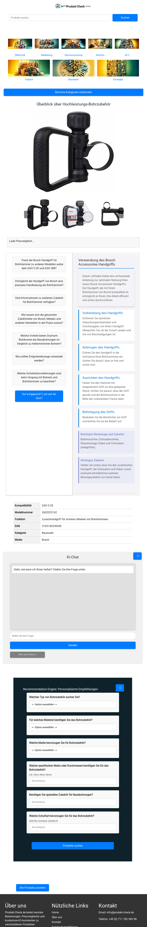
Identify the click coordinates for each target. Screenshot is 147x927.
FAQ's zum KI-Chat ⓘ (27, 654)
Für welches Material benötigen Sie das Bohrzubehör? (60, 720)
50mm (48, 775)
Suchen (125, 17)
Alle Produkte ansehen (32, 887)
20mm (42, 775)
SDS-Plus (34, 821)
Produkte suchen (73, 845)
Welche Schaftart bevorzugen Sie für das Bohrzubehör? (61, 816)
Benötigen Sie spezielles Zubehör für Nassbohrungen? (61, 794)
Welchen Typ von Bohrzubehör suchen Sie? (54, 697)
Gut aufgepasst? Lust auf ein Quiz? (39, 396)
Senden (72, 645)
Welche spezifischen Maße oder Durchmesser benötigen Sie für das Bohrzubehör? (68, 767)
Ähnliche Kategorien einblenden (73, 92)
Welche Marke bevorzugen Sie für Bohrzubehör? (57, 742)
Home (55, 912)
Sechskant (42, 821)
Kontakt (56, 922)
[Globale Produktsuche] (60, 18)
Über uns (57, 917)
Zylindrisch (52, 821)
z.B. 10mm (34, 775)
